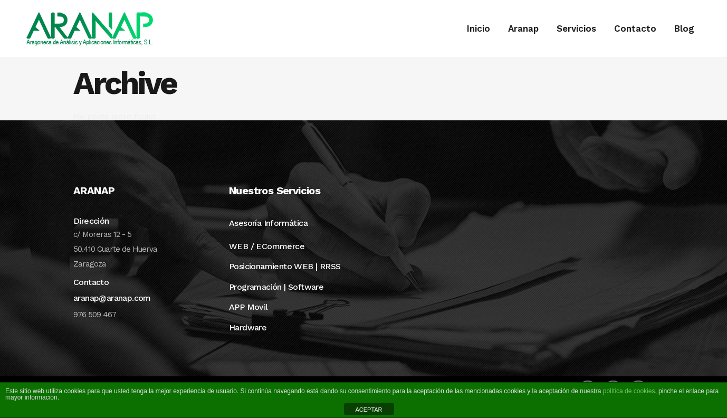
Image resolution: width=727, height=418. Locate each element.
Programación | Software (276, 301)
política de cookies (629, 391)
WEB (238, 260)
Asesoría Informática (268, 237)
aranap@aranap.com (112, 312)
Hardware (247, 341)
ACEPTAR (368, 409)
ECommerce (280, 260)
